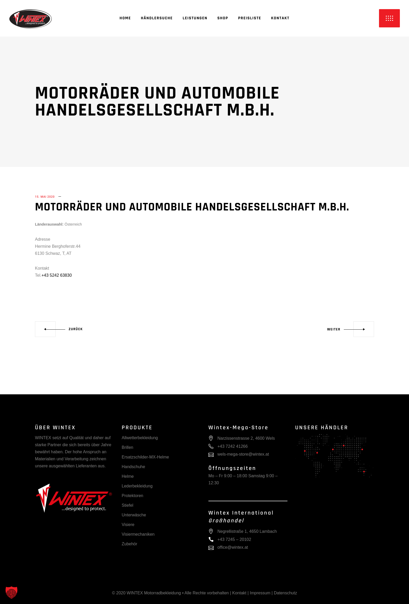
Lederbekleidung (137, 486)
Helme (128, 476)
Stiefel (127, 505)
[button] (11, 592)
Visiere (128, 524)
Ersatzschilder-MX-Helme (145, 457)
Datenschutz (285, 593)
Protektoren (132, 495)
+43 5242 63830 (56, 275)
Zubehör (129, 544)
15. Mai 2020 (45, 197)
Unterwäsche (134, 515)
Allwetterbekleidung (140, 438)
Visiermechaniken (138, 534)
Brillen (127, 447)
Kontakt (239, 593)
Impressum (260, 593)
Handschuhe (133, 466)
